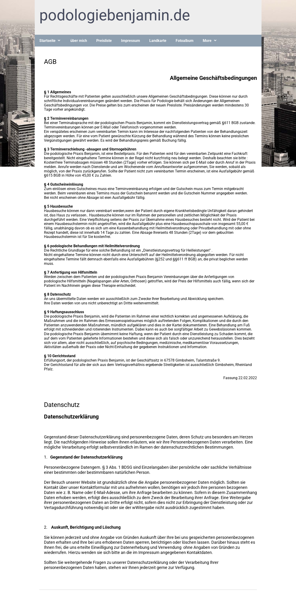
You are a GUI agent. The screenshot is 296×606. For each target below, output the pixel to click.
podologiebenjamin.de (114, 15)
